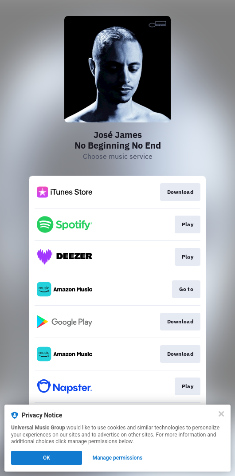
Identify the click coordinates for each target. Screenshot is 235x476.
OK (46, 458)
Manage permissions (118, 458)
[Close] (221, 414)
